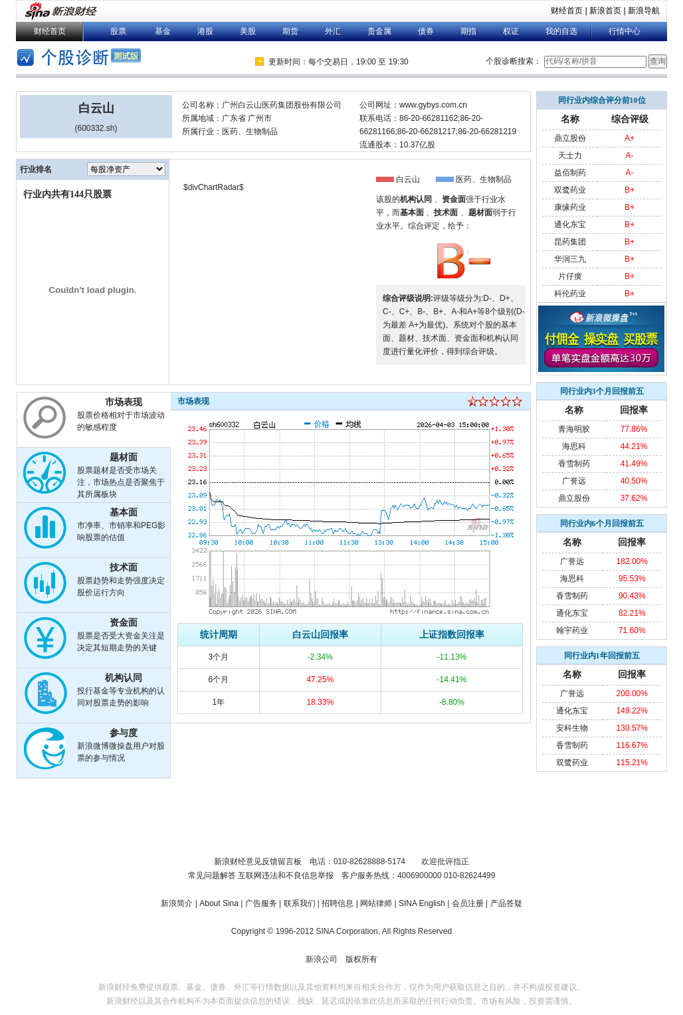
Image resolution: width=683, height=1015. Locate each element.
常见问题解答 (212, 875)
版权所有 (361, 959)
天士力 (570, 155)
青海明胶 (574, 429)
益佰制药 (570, 172)
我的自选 (561, 31)
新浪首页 (605, 10)
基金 (163, 31)
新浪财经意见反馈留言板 (258, 861)
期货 (290, 31)
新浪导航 (644, 10)
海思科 (574, 446)
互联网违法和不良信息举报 (286, 875)
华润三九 (570, 259)
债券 (426, 31)
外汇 (333, 31)
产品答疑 (506, 903)
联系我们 (300, 903)
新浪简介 (177, 903)
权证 (511, 31)
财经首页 (567, 10)
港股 (205, 31)
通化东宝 (570, 224)
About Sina (219, 903)
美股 (248, 31)
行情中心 (624, 31)
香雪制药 (574, 463)
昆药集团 (570, 241)
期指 (468, 31)
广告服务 (261, 903)
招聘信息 (337, 903)
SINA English (422, 903)
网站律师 (376, 903)
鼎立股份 (570, 138)
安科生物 (572, 728)
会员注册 (468, 903)
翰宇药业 (572, 630)
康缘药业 (570, 207)
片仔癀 (570, 276)
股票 (118, 31)
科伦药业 (570, 293)
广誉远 (574, 481)
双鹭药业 (570, 190)
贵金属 (379, 31)
